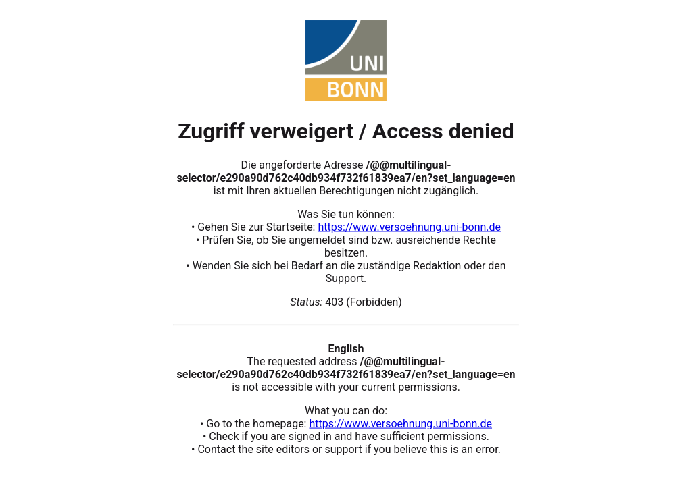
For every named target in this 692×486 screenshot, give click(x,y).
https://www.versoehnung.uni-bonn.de (409, 226)
